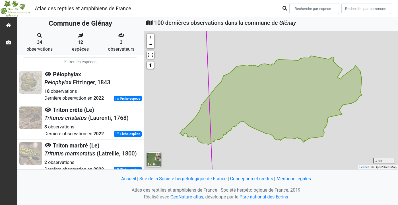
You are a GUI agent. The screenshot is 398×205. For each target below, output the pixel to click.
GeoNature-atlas (186, 197)
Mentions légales (294, 178)
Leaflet (364, 167)
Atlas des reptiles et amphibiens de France (83, 8)
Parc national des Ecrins (264, 197)
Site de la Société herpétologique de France (182, 178)
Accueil (128, 178)
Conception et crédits (251, 178)
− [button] (150, 44)
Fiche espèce (128, 99)
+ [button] (150, 37)
